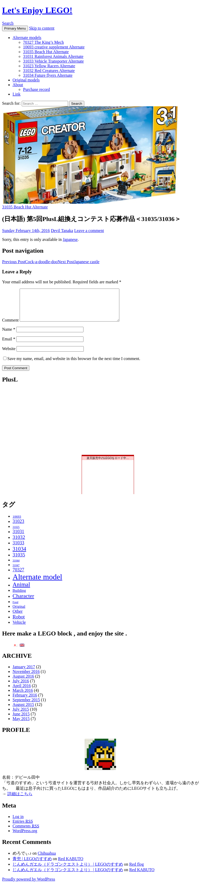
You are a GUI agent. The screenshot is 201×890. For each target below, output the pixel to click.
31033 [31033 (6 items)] (18, 549)
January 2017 (24, 673)
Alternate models (27, 37)
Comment (10, 326)
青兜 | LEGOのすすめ (32, 865)
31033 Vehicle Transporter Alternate (53, 61)
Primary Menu (15, 28)
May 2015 (21, 725)
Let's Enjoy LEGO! (37, 10)
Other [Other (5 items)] (18, 617)
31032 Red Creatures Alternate (49, 70)
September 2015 (26, 706)
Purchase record (36, 89)
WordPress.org (25, 837)
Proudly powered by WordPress (28, 885)
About (18, 84)
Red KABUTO (70, 865)
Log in (18, 823)
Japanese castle (78, 261)
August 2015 (23, 711)
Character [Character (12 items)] (23, 602)
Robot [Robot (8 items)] (19, 623)
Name (8, 335)
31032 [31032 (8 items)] (19, 543)
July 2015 (21, 715)
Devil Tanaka (62, 230)
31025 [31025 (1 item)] (16, 533)
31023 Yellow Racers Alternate (49, 66)
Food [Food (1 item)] (15, 608)
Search (8, 23)
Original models (26, 80)
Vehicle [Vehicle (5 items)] (19, 628)
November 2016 (26, 678)
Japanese (70, 239)
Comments (26, 832)
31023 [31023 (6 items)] (18, 527)
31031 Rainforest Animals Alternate (53, 56)
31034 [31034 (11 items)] (19, 555)
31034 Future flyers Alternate (47, 75)
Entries (23, 827)
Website (8, 355)
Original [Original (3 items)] (19, 613)
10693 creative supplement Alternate (54, 47)
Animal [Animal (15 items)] (21, 591)
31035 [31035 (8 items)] (19, 561)
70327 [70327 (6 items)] (18, 576)
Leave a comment (89, 230)
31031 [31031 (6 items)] (18, 537)
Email (8, 345)
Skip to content (41, 28)
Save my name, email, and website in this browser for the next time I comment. (73, 365)
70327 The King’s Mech (43, 42)
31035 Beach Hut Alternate (46, 51)
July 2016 (21, 687)
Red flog (136, 870)
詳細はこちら (19, 800)
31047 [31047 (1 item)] (16, 571)
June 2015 (21, 720)
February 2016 (25, 701)
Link (16, 94)
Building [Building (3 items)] (19, 597)
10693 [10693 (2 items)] (17, 523)
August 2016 (23, 682)
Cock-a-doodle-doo (30, 261)
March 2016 (23, 696)
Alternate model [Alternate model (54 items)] (37, 583)
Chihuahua (47, 859)
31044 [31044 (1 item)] (16, 566)
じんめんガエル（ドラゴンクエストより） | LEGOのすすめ (68, 870)
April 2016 (22, 692)
